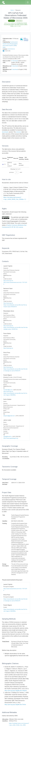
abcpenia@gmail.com (9, 415)
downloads (5, 132)
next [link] (21, 172)
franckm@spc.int (7, 389)
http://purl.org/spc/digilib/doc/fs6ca (15, 704)
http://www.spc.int (8, 280)
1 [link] (16, 172)
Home (12, 10)
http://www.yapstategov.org (10, 438)
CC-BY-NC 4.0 (11, 49)
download (14, 60)
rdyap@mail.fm (7, 436)
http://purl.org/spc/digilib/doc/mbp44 (16, 690)
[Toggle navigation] (27, 2)
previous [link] (11, 172)
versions (18, 132)
